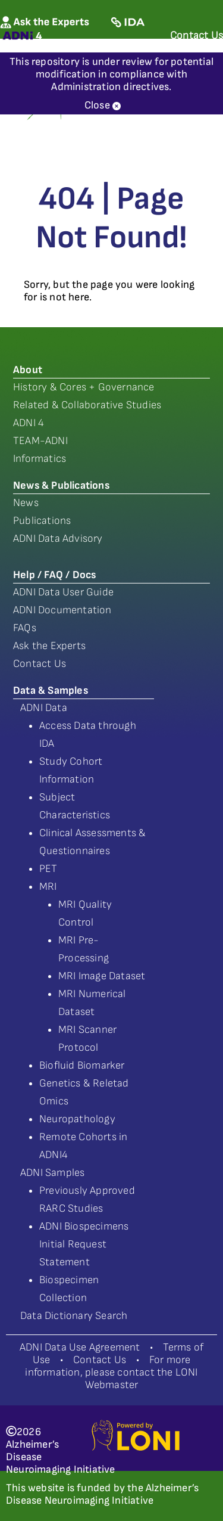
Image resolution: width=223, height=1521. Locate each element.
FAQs (24, 628)
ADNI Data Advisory (58, 538)
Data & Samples (50, 690)
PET (48, 868)
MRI (48, 886)
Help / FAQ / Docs (54, 575)
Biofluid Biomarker (82, 1065)
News (26, 502)
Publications (42, 520)
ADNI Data (43, 707)
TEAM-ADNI (40, 440)
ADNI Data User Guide (63, 592)
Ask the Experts (49, 646)
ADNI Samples (52, 1172)
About (27, 370)
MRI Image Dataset (101, 976)
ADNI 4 (28, 423)
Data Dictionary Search (73, 1315)
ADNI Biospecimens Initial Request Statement (83, 1244)
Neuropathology (77, 1119)
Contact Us (39, 663)
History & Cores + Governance (84, 387)
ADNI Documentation (62, 610)
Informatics (39, 458)
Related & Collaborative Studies (87, 405)
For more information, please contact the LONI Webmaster (111, 1372)
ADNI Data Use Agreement (80, 1347)
